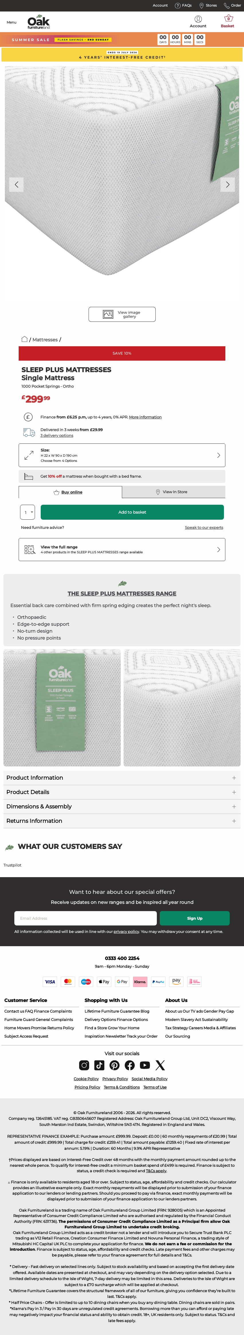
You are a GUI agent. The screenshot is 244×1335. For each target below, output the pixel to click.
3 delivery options (56, 435)
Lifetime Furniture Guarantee (112, 1011)
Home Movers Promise (25, 1028)
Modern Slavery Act (183, 1019)
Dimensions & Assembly (38, 806)
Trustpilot (12, 865)
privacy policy (126, 931)
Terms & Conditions (122, 1087)
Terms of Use (155, 1087)
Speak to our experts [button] (204, 527)
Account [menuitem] (198, 22)
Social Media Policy (149, 1078)
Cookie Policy (86, 1078)
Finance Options (132, 1019)
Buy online (68, 492)
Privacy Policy (115, 1078)
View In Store (171, 492)
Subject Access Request (26, 1036)
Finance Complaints (53, 1011)
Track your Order (142, 1036)
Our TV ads (193, 1011)
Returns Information (34, 821)
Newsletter (116, 1036)
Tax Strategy (176, 1028)
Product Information (34, 777)
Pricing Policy (87, 1087)
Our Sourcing (177, 1036)
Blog (144, 1011)
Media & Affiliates (220, 1028)
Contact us (14, 1011)
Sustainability (215, 1019)
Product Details (27, 792)
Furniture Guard (19, 1019)
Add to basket (132, 512)
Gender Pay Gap (219, 1011)
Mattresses (45, 340)
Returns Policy (60, 1028)
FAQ (29, 1011)
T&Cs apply (156, 1170)
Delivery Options (100, 1019)
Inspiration (95, 1036)
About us (173, 1011)
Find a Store (96, 1028)
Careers (196, 1028)
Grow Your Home (123, 1028)
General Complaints (54, 1019)
